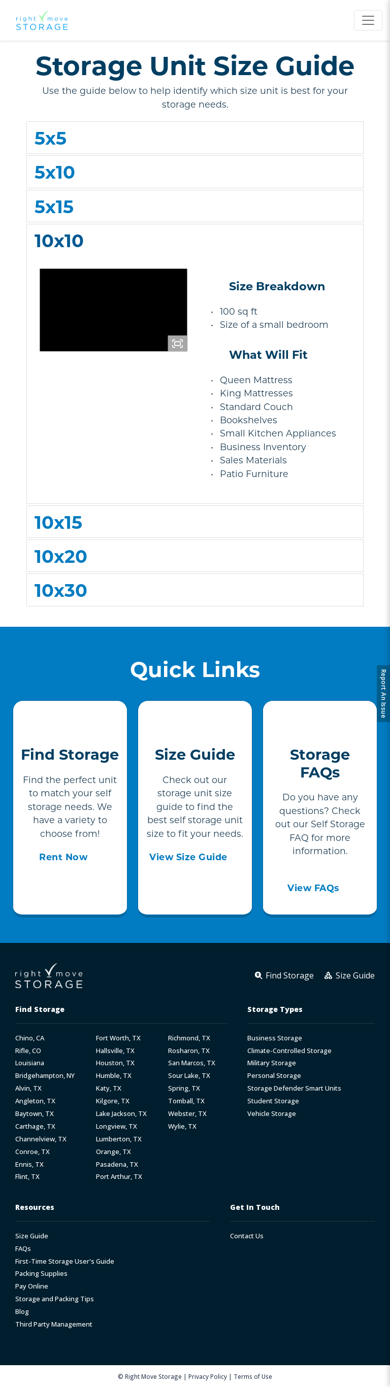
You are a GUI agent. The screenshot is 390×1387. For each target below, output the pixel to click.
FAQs (23, 1248)
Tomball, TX (186, 1101)
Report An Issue (383, 693)
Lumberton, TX (119, 1139)
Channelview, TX (41, 1139)
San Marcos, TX (191, 1063)
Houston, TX (115, 1063)
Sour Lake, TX (189, 1075)
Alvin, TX (28, 1088)
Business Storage (274, 1038)
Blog (22, 1311)
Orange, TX (113, 1151)
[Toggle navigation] (368, 20)
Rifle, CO (28, 1050)
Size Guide (31, 1236)
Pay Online (31, 1286)
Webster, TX (187, 1113)
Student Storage (273, 1101)
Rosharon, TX (189, 1050)
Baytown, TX (34, 1113)
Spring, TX (184, 1088)
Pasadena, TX (117, 1164)
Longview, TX (116, 1126)
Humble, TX (114, 1075)
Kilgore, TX (112, 1101)
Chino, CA (29, 1038)
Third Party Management (53, 1324)
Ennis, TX (29, 1164)
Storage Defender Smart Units (294, 1088)
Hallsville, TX (115, 1050)
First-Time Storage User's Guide (64, 1261)
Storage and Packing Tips (54, 1299)
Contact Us (247, 1236)
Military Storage (271, 1063)
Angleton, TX (35, 1101)
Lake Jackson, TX (121, 1113)
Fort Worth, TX (118, 1038)
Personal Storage (274, 1075)
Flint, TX (27, 1176)
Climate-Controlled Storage (289, 1050)
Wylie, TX (182, 1126)
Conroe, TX (32, 1151)
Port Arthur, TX (119, 1176)
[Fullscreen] (177, 343)
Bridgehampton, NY (45, 1075)
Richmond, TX (189, 1038)
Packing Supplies (41, 1273)
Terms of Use (253, 1376)
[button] (195, 137)
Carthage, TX (35, 1126)
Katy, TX (108, 1088)
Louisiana (29, 1063)
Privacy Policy (207, 1376)
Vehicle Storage (271, 1113)
